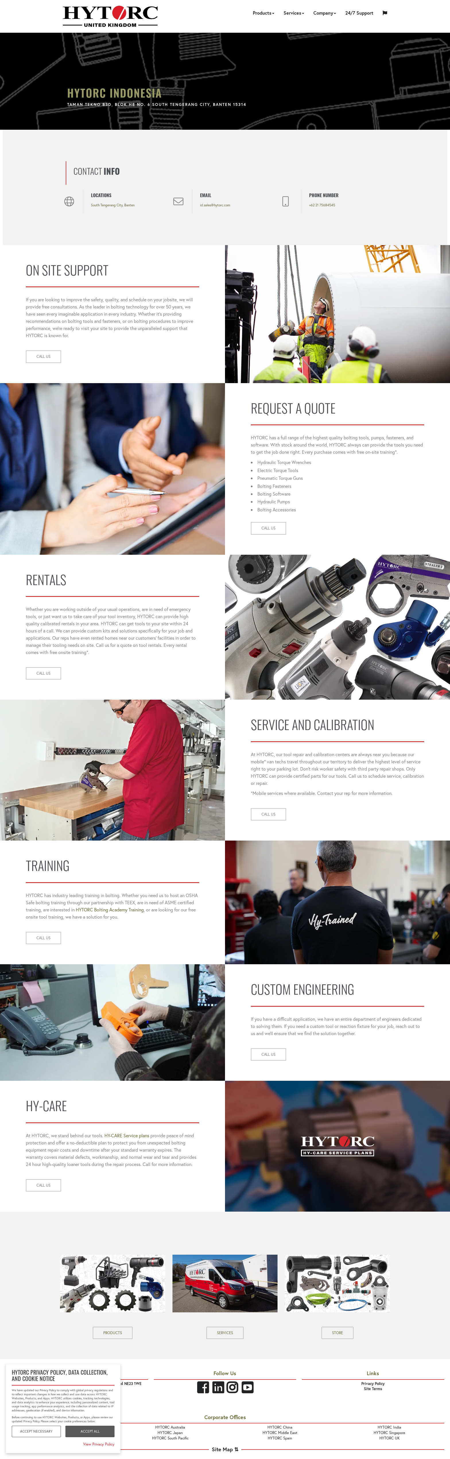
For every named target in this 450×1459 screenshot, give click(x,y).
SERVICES (225, 1332)
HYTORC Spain (280, 1438)
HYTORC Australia (170, 1427)
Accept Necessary (36, 1431)
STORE (337, 1332)
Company (324, 13)
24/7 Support (359, 13)
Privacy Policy (373, 1383)
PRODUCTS (112, 1332)
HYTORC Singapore (389, 1432)
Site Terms (373, 1388)
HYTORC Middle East (280, 1432)
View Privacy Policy (99, 1444)
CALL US (43, 356)
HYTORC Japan (170, 1432)
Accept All (90, 1431)
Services (294, 13)
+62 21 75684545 (322, 205)
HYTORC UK (389, 1438)
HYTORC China (279, 1427)
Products (263, 13)
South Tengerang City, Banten (113, 205)
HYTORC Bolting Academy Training (110, 910)
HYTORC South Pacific (170, 1438)
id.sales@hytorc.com (215, 205)
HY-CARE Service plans (126, 1135)
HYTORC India (389, 1427)
